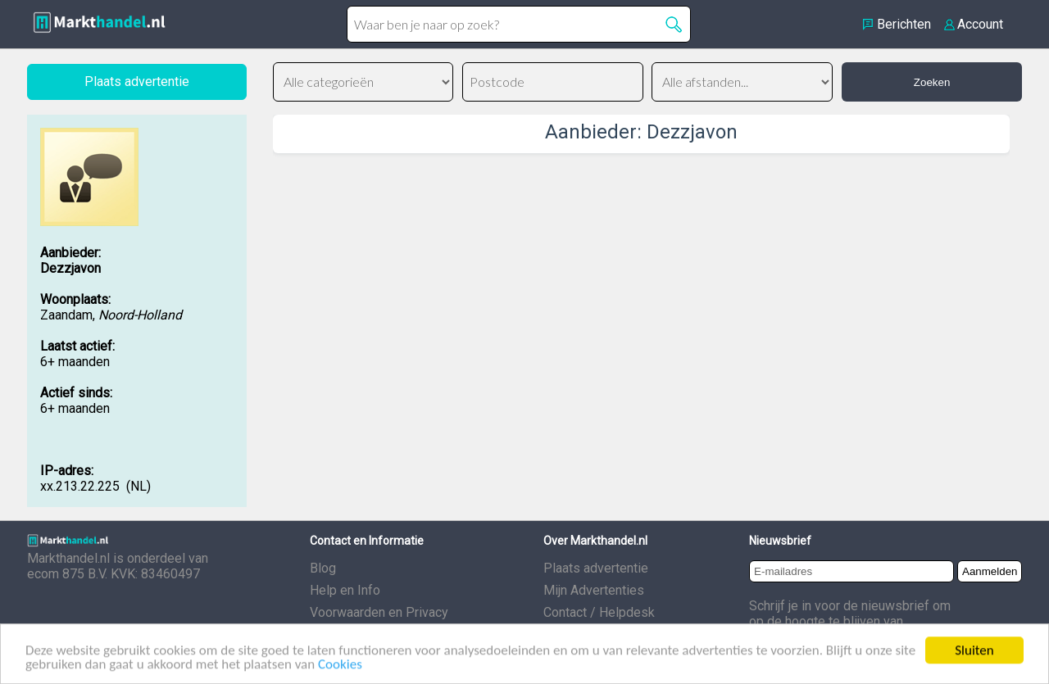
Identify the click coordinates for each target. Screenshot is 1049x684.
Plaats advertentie (595, 568)
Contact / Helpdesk (599, 612)
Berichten (904, 24)
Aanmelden (989, 571)
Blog (323, 568)
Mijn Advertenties (593, 590)
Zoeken (932, 82)
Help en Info (345, 590)
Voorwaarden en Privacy (379, 612)
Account (980, 24)
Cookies (340, 668)
